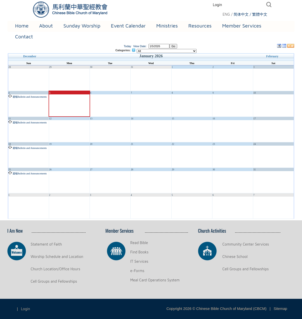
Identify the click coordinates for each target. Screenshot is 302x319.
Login (217, 5)
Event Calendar (128, 26)
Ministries (167, 26)
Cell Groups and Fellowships (54, 281)
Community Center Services (245, 244)
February (272, 56)
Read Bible (139, 243)
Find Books (139, 252)
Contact (24, 36)
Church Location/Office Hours (55, 269)
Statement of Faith (46, 244)
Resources (199, 26)
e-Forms (137, 271)
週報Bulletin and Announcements (30, 96)
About (46, 26)
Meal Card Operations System (155, 280)
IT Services (139, 261)
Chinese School (235, 256)
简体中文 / (242, 14)
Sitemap (280, 309)
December (29, 56)
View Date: (139, 46)
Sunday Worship (81, 26)
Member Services (241, 26)
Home (21, 26)
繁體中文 (259, 14)
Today (127, 46)
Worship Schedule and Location (57, 256)
